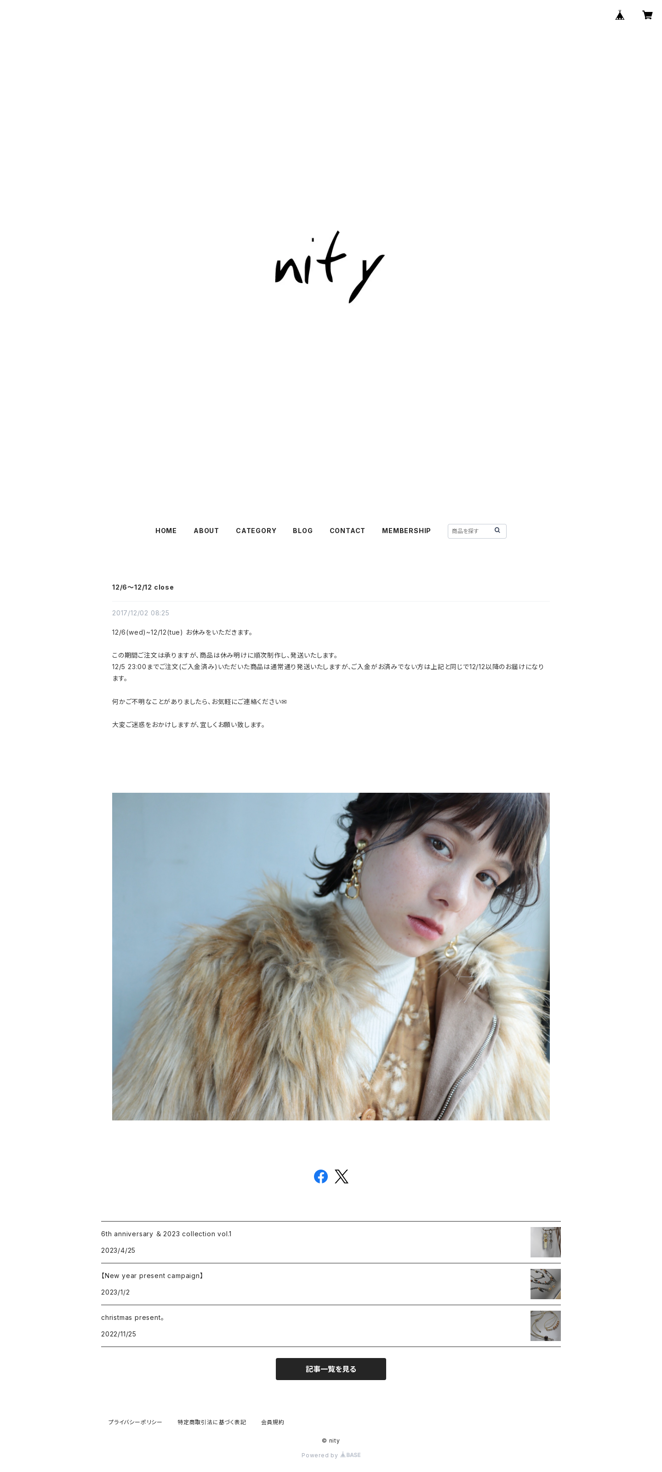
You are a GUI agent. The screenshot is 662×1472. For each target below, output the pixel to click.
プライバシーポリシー (135, 1422)
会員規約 (273, 1422)
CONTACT (348, 530)
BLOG (303, 530)
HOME (166, 530)
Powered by (331, 1455)
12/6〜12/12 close (143, 587)
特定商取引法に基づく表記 (211, 1422)
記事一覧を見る (331, 1369)
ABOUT (206, 530)
